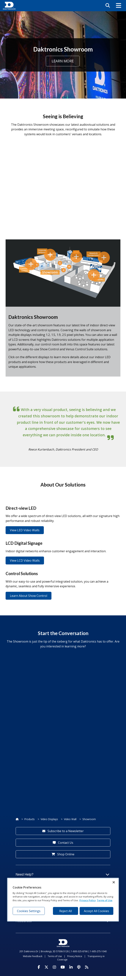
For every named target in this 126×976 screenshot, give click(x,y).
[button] (118, 6)
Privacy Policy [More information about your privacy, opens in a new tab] (87, 900)
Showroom (89, 819)
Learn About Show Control (28, 596)
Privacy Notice (74, 956)
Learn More (63, 61)
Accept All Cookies (96, 911)
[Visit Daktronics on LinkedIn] (71, 967)
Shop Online (63, 854)
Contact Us (63, 843)
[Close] (114, 882)
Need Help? (62, 874)
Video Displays (49, 819)
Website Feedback (32, 956)
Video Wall (70, 819)
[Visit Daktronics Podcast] (79, 967)
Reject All (65, 911)
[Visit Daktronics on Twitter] (46, 967)
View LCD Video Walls (25, 560)
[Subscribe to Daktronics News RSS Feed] (86, 967)
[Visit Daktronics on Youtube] (63, 967)
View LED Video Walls (25, 530)
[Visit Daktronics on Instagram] (54, 967)
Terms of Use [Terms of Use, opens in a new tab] (104, 900)
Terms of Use (55, 956)
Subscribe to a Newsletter (63, 831)
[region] (63, 899)
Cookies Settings (28, 911)
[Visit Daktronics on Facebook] (39, 967)
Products (29, 819)
